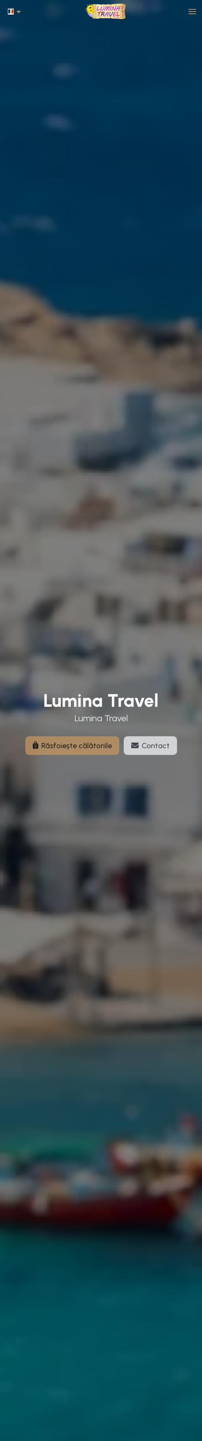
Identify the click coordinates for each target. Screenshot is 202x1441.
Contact (150, 749)
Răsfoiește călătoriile (72, 749)
